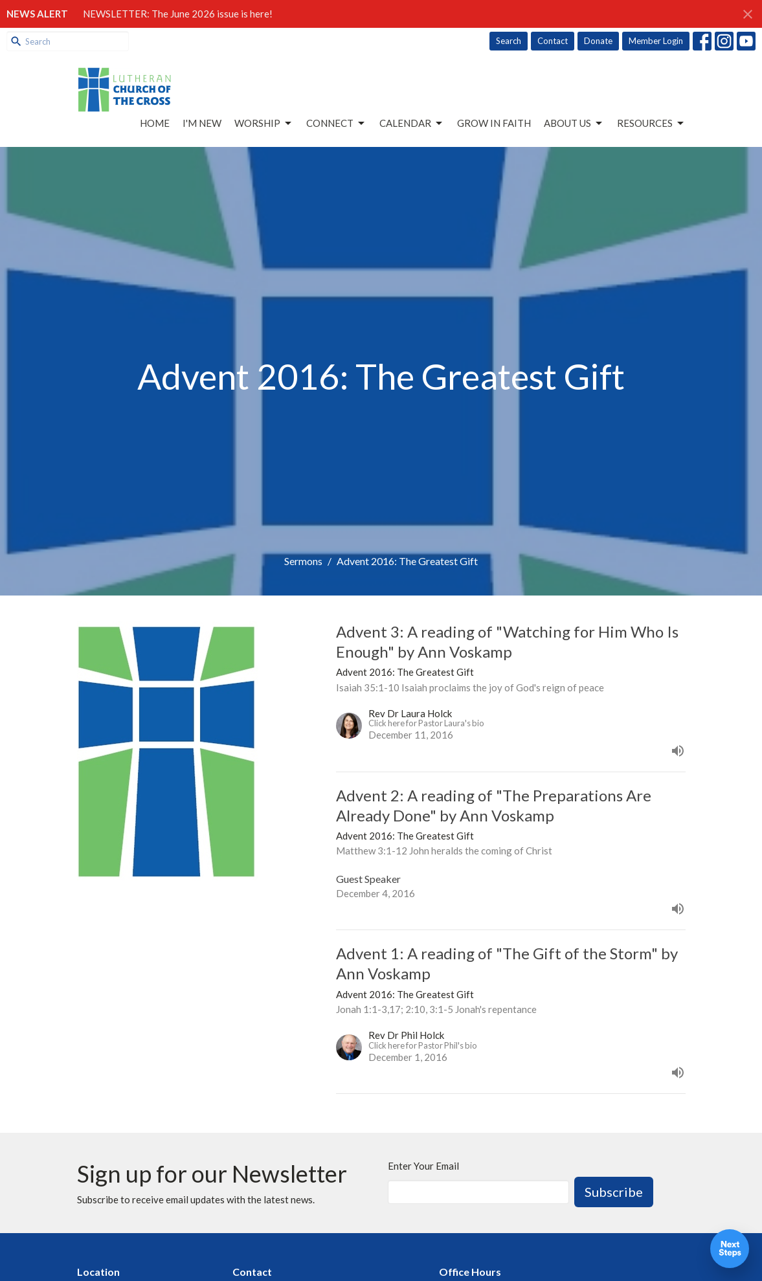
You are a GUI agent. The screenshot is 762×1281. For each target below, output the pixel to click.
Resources (651, 123)
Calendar (411, 123)
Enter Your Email (423, 1166)
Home (155, 123)
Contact (552, 41)
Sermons (303, 561)
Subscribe (614, 1191)
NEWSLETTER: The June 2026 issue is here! (178, 13)
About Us (574, 123)
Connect (336, 123)
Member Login (656, 41)
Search (508, 41)
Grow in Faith (494, 123)
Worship (263, 123)
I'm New (202, 123)
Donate (598, 41)
